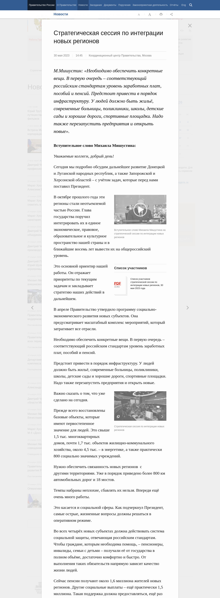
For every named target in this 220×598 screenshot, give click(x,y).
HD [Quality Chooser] (156, 221)
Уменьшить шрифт (139, 14)
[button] (140, 210)
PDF (117, 283)
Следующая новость (162, 416)
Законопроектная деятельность (150, 5)
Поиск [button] (191, 5)
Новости (83, 5)
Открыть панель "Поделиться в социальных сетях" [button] (172, 14)
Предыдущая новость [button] (187, 307)
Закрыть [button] (192, 28)
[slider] (131, 221)
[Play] (118, 221)
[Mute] (151, 221)
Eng (184, 5)
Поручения (124, 5)
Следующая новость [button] (32, 307)
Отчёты (174, 5)
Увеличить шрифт (150, 14)
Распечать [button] (161, 14)
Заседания (96, 5)
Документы (110, 5)
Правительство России (41, 5)
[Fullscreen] (162, 221)
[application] (140, 209)
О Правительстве (66, 5)
